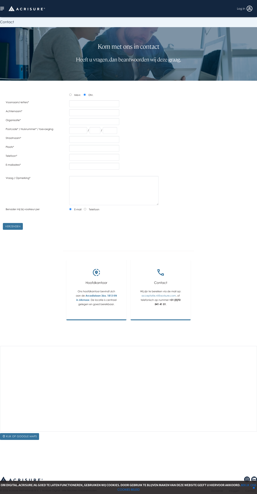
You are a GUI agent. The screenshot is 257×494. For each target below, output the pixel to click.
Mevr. (77, 95)
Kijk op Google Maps (19, 436)
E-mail (77, 209)
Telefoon (94, 209)
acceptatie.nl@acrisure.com (159, 295)
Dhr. (91, 95)
